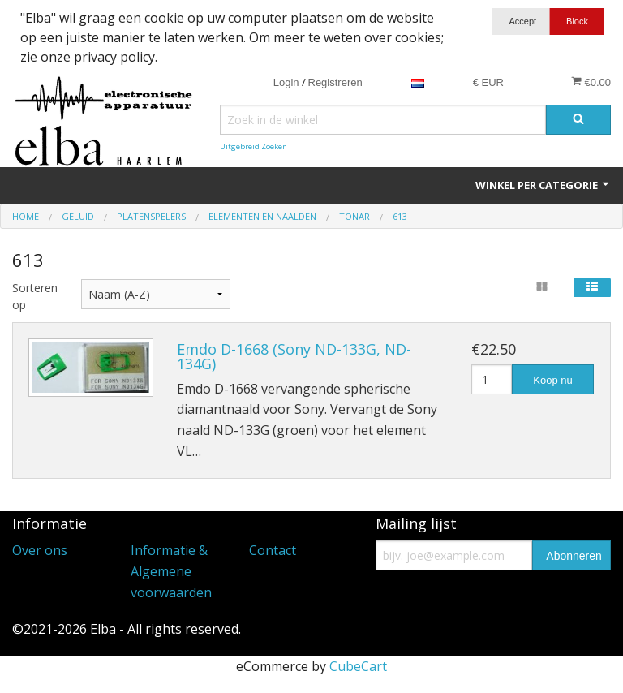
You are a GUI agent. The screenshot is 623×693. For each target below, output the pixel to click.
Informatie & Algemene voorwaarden (171, 570)
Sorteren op (34, 296)
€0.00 (591, 81)
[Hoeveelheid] (491, 379)
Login (286, 82)
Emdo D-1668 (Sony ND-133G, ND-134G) (294, 356)
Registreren (335, 82)
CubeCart (358, 666)
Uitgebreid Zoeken (253, 146)
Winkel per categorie (543, 185)
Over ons (39, 550)
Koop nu (552, 380)
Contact (272, 550)
